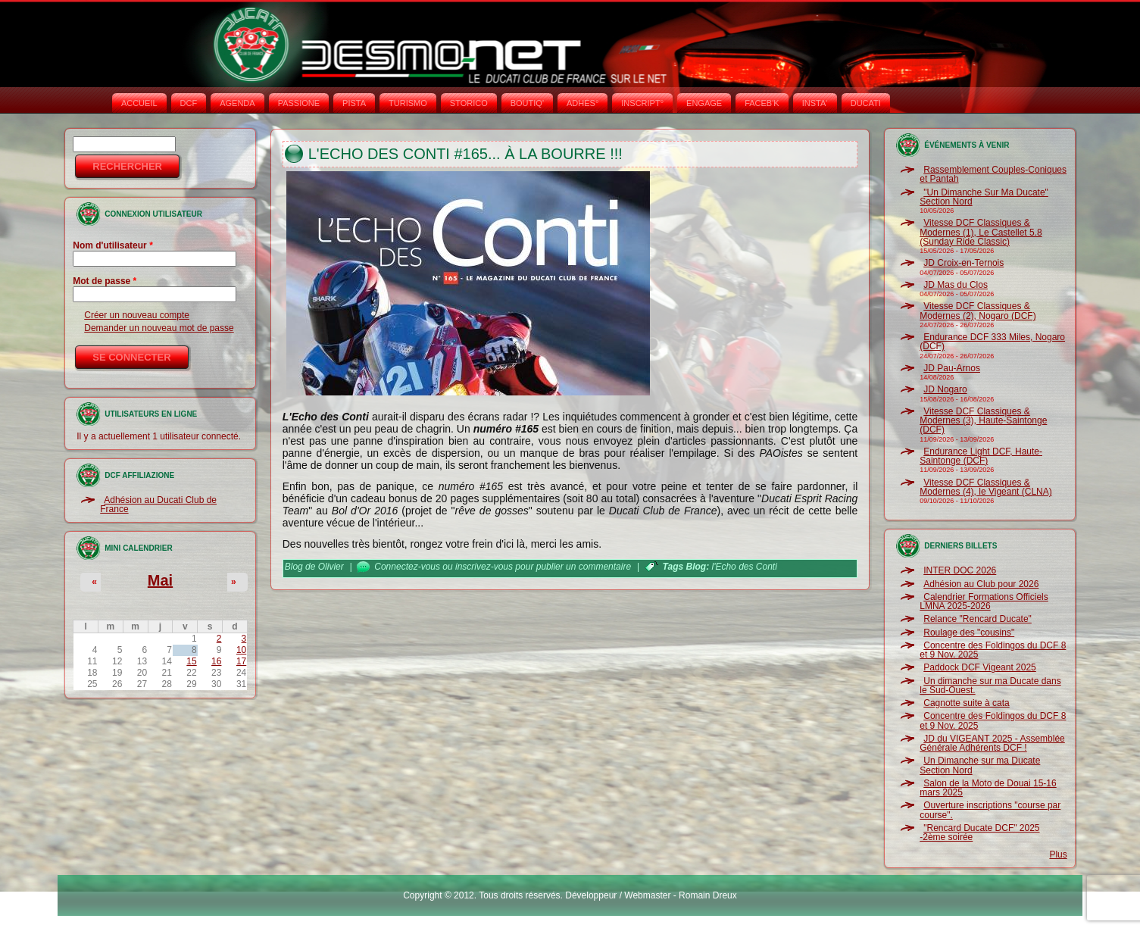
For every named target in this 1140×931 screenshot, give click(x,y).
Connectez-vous (407, 566)
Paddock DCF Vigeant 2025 (979, 667)
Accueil (139, 103)
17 (241, 661)
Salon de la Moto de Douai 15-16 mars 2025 (988, 788)
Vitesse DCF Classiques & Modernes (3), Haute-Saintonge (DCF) (983, 421)
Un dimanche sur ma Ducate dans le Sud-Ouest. (990, 685)
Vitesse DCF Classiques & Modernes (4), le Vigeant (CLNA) (986, 487)
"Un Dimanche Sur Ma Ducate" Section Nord (984, 197)
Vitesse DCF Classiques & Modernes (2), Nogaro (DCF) (977, 310)
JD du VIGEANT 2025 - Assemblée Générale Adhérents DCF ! (992, 743)
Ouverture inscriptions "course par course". (990, 810)
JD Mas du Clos (955, 285)
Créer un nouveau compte (136, 315)
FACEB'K (762, 103)
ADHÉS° (582, 103)
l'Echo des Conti (743, 566)
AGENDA (237, 103)
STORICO (469, 103)
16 (216, 661)
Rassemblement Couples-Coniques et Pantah (993, 174)
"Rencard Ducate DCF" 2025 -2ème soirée (979, 832)
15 (191, 661)
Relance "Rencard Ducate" (977, 619)
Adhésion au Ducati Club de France (158, 504)
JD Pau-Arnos (951, 368)
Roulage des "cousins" (968, 632)
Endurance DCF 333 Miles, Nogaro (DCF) (992, 341)
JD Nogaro (945, 389)
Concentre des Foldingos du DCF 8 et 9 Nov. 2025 (993, 650)
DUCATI (866, 103)
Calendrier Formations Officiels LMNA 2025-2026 (984, 601)
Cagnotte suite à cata (966, 703)
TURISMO (408, 103)
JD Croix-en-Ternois (963, 263)
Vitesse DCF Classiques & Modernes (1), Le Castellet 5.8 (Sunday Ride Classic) (981, 232)
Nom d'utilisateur (113, 245)
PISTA (354, 103)
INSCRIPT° (642, 103)
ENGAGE (704, 103)
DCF (189, 103)
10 (241, 650)
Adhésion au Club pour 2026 (980, 584)
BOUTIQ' (527, 103)
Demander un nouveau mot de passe (158, 328)
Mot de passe (104, 281)
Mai (160, 580)
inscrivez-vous (484, 566)
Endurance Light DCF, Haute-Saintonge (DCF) (981, 456)
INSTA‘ (815, 103)
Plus (1058, 854)
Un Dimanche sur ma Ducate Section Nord (980, 765)
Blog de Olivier (314, 566)
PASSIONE (299, 103)
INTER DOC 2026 (959, 570)
